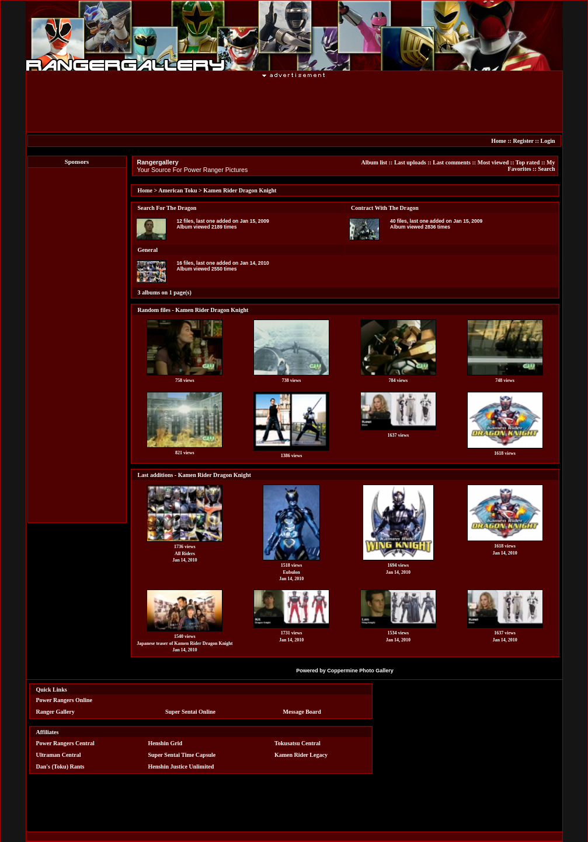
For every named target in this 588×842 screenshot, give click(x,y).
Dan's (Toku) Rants (60, 766)
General (148, 250)
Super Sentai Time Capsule (181, 755)
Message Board (302, 711)
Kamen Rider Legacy (301, 755)
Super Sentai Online (190, 711)
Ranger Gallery (55, 711)
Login (547, 141)
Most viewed (493, 162)
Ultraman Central (58, 755)
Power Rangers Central (65, 743)
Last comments (452, 162)
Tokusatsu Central (297, 743)
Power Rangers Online (64, 700)
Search (546, 169)
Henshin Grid (165, 743)
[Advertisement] (294, 104)
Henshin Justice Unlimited (181, 766)
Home (498, 141)
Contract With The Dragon (385, 208)
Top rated (528, 162)
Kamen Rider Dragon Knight (239, 190)
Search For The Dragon (167, 208)
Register (523, 141)
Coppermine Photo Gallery (360, 670)
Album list (374, 162)
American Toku (177, 190)
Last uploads (410, 162)
